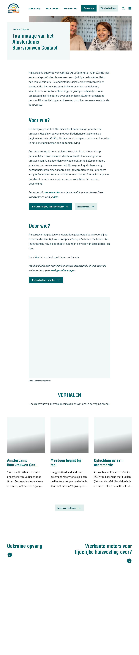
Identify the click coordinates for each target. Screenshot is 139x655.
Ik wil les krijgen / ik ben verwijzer (50, 207)
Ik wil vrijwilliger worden (46, 280)
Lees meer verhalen (69, 508)
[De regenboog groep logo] (13, 8)
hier (55, 197)
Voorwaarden (86, 207)
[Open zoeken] (123, 8)
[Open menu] (130, 8)
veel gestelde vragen (63, 270)
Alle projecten (20, 30)
